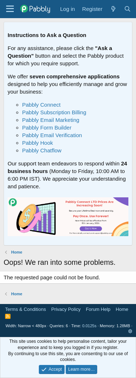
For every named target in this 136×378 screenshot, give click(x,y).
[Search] (127, 9)
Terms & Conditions (25, 309)
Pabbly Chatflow (41, 150)
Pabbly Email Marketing (50, 120)
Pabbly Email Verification (52, 135)
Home (122, 309)
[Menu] (9, 9)
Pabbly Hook (37, 143)
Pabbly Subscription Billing (54, 112)
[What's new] (113, 9)
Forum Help (98, 309)
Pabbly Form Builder (46, 127)
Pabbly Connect (41, 105)
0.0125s (89, 326)
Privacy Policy (66, 309)
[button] (130, 331)
